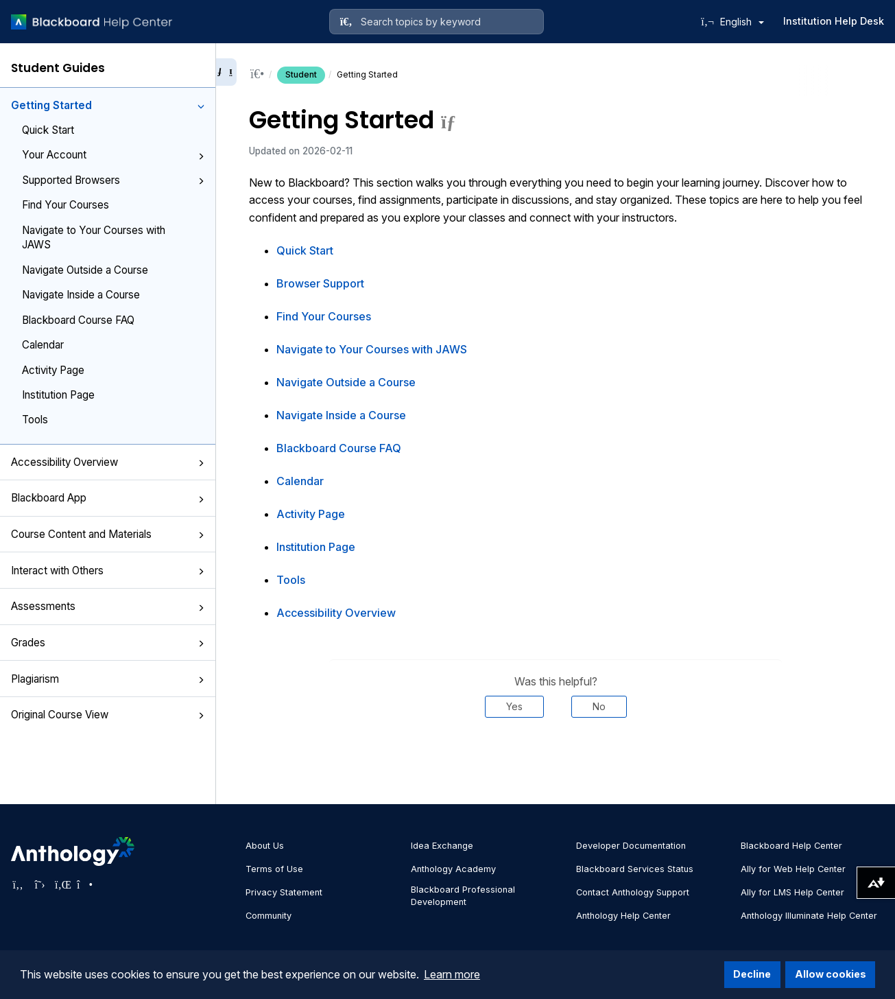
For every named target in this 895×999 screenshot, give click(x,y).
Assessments (107, 606)
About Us (265, 846)
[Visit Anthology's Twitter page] (40, 884)
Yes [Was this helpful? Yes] (514, 706)
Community (268, 915)
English (742, 21)
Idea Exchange (442, 846)
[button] (201, 106)
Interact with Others (107, 570)
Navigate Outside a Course (85, 270)
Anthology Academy (453, 869)
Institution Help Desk (833, 21)
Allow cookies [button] (830, 974)
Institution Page (58, 394)
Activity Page (53, 370)
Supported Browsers (113, 180)
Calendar (43, 344)
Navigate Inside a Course (81, 294)
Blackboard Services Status (634, 869)
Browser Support (320, 283)
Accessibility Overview (107, 462)
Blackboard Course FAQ (78, 320)
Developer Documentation (631, 846)
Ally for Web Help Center (793, 869)
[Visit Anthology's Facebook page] (18, 884)
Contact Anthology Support (632, 892)
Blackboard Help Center (791, 846)
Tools (35, 419)
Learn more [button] (452, 974)
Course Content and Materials (107, 534)
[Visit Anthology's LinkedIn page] (62, 884)
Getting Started (107, 105)
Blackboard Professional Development (463, 895)
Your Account (113, 154)
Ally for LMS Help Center (792, 892)
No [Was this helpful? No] (599, 706)
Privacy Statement (284, 892)
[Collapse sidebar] (226, 72)
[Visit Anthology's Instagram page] (84, 884)
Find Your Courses (65, 204)
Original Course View (107, 714)
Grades (107, 642)
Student (301, 74)
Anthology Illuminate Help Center (809, 915)
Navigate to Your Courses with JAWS (93, 237)
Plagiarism (107, 678)
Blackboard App (107, 497)
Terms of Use (274, 869)
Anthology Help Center (623, 915)
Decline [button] (752, 974)
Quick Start (48, 130)
